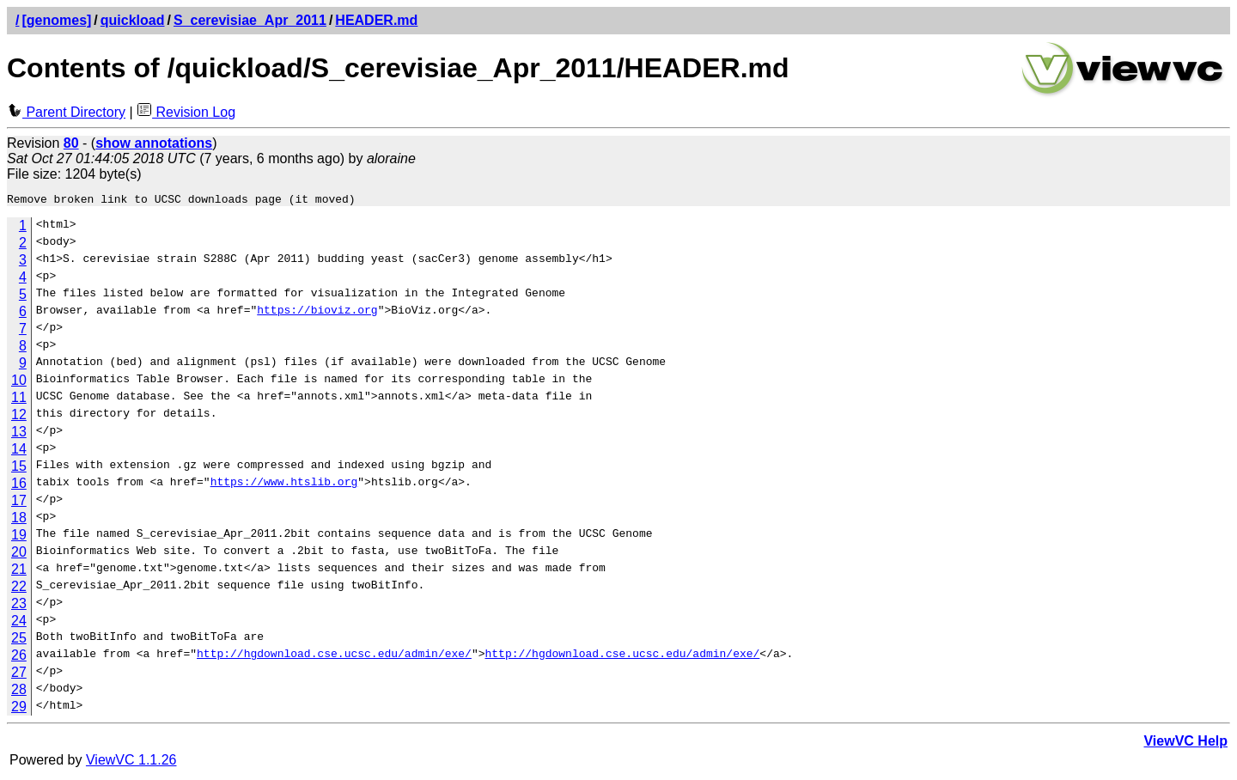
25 (19, 640)
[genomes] (56, 20)
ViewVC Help (1185, 743)
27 (19, 674)
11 (19, 400)
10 (19, 382)
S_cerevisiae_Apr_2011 (250, 20)
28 (19, 692)
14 (19, 451)
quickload (133, 20)
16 (19, 485)
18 (19, 520)
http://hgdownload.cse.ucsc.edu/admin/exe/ (334, 658)
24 (19, 623)
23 (19, 606)
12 (19, 417)
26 (19, 657)
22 (19, 589)
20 (19, 554)
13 (19, 434)
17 (19, 503)
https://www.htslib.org (284, 486)
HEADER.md (376, 20)
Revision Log (186, 112)
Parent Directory (66, 112)
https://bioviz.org (317, 314)
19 (19, 537)
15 (19, 468)
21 (19, 571)
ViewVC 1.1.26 (131, 762)
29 (19, 709)
